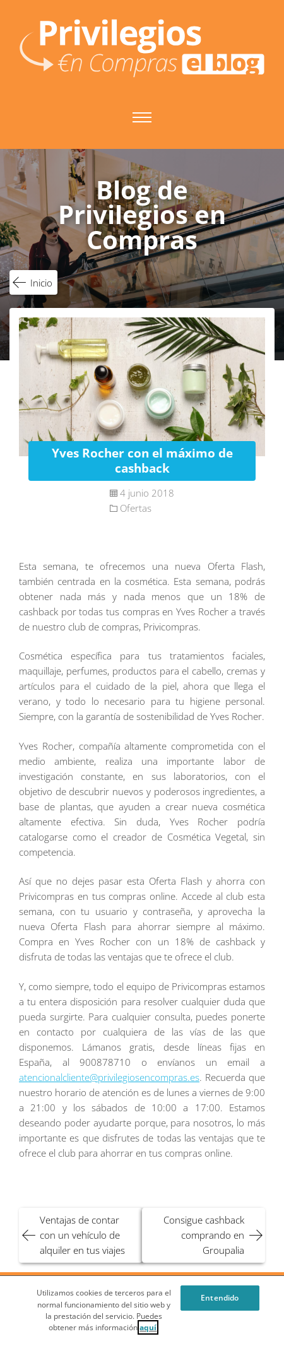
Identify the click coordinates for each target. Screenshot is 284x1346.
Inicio (41, 282)
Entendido (220, 1301)
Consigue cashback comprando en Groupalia (203, 1234)
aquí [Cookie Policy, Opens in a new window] (148, 1331)
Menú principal (142, 117)
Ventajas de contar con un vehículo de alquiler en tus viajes (82, 1234)
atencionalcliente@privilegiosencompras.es (109, 1077)
